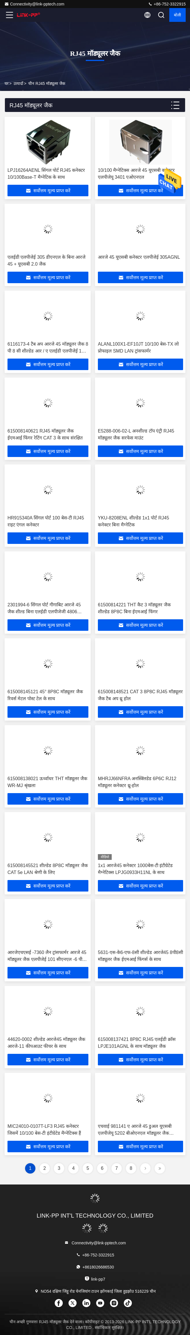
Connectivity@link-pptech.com (34, 4)
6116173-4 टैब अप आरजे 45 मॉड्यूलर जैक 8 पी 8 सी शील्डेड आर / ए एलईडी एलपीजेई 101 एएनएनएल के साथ (47, 351)
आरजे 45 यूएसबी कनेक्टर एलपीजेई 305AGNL (139, 257)
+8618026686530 (95, 1266)
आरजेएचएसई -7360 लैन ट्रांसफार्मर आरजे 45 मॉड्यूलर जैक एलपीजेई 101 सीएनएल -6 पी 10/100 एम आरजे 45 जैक (46, 959)
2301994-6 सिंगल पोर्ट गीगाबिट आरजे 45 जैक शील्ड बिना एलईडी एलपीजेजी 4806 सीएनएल (44, 611)
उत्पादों (18, 83)
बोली (177, 15)
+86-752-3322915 (167, 4)
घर (7, 83)
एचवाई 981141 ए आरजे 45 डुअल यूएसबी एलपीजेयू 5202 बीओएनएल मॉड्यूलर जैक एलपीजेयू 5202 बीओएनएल (135, 1133)
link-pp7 (95, 1278)
